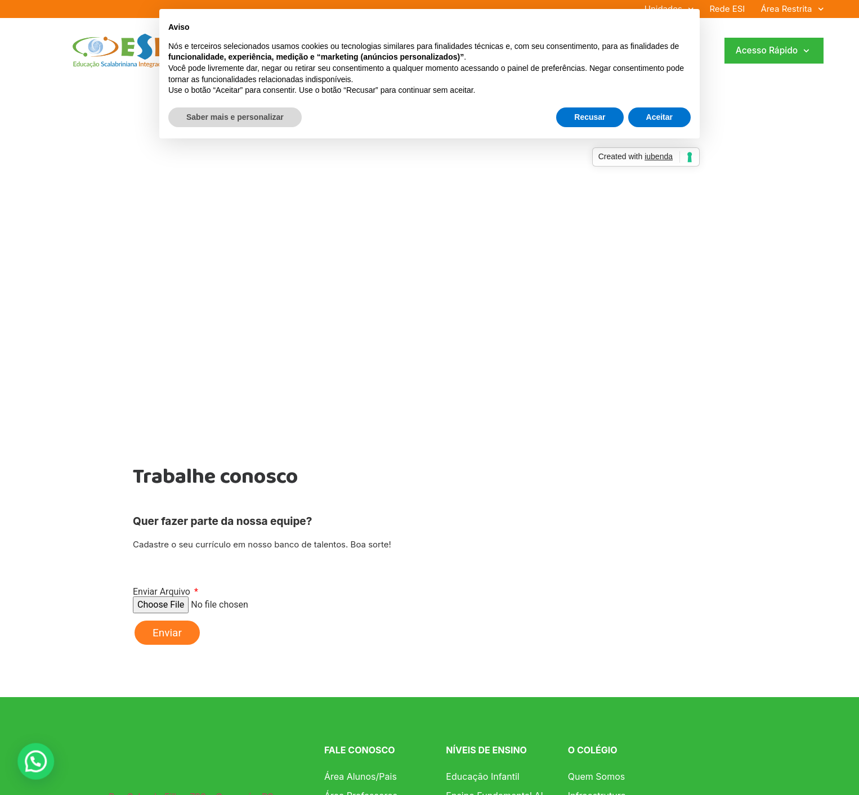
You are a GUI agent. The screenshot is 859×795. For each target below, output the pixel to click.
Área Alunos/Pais (360, 776)
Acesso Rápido (772, 51)
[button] (24, 765)
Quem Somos (596, 776)
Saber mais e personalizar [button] (235, 117)
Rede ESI (727, 8)
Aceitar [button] (659, 117)
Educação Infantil (482, 776)
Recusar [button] (589, 117)
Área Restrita (792, 9)
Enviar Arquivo (163, 591)
